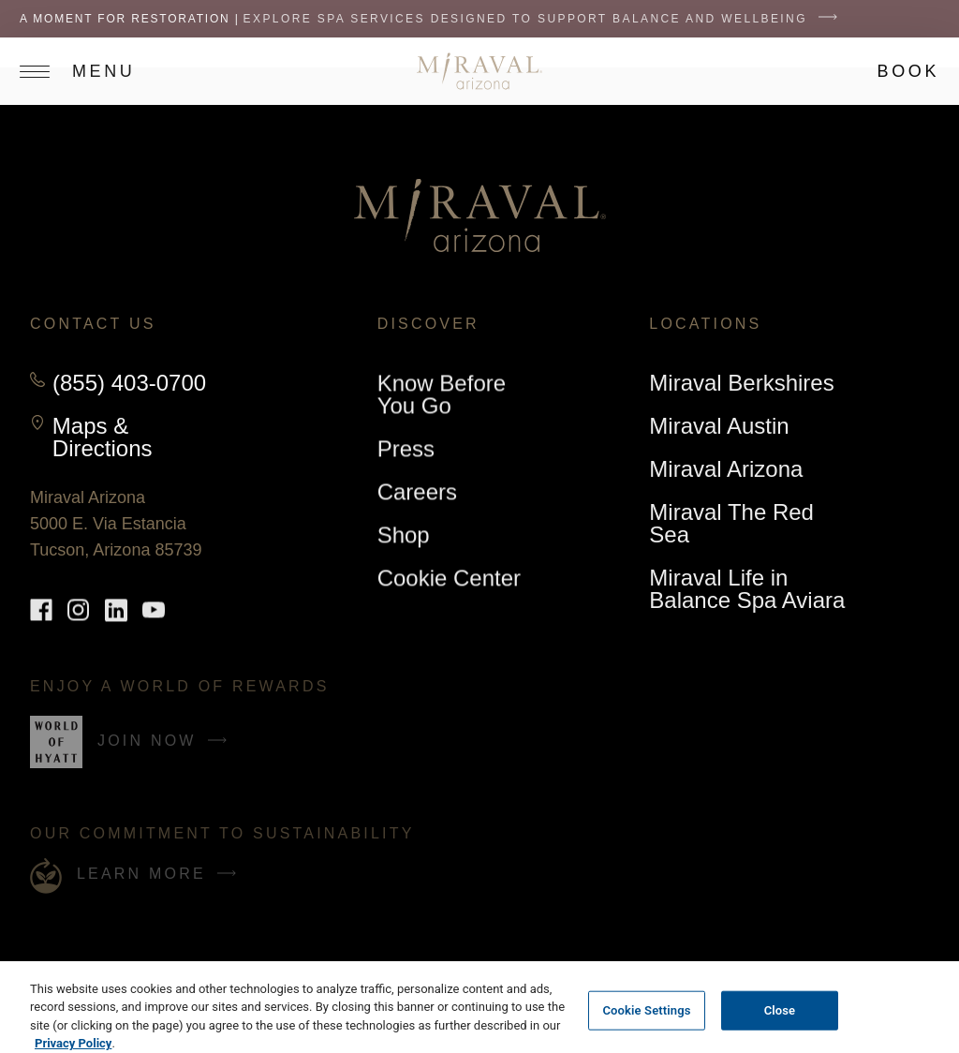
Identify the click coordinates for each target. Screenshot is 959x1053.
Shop (403, 538)
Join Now (166, 748)
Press (406, 449)
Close (780, 1026)
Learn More (161, 874)
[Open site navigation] (86, 71)
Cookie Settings (646, 1026)
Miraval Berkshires (741, 386)
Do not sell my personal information (118, 967)
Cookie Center (449, 578)
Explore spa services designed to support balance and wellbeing (545, 18)
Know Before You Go (441, 395)
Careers (417, 492)
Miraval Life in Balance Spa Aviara (747, 590)
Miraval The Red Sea (731, 524)
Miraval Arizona (726, 472)
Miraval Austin (719, 426)
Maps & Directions (140, 437)
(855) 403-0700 (129, 383)
